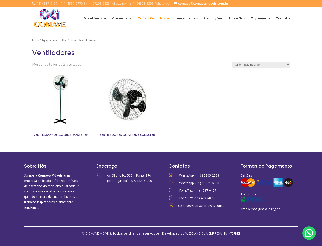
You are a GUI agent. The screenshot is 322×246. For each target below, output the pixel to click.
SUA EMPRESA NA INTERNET (221, 233)
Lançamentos (186, 19)
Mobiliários (93, 19)
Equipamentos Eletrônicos (59, 40)
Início (35, 40)
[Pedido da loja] (261, 65)
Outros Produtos (151, 19)
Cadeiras (119, 19)
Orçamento (260, 19)
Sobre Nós (236, 19)
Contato (282, 19)
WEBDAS (191, 233)
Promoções (213, 19)
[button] (309, 233)
